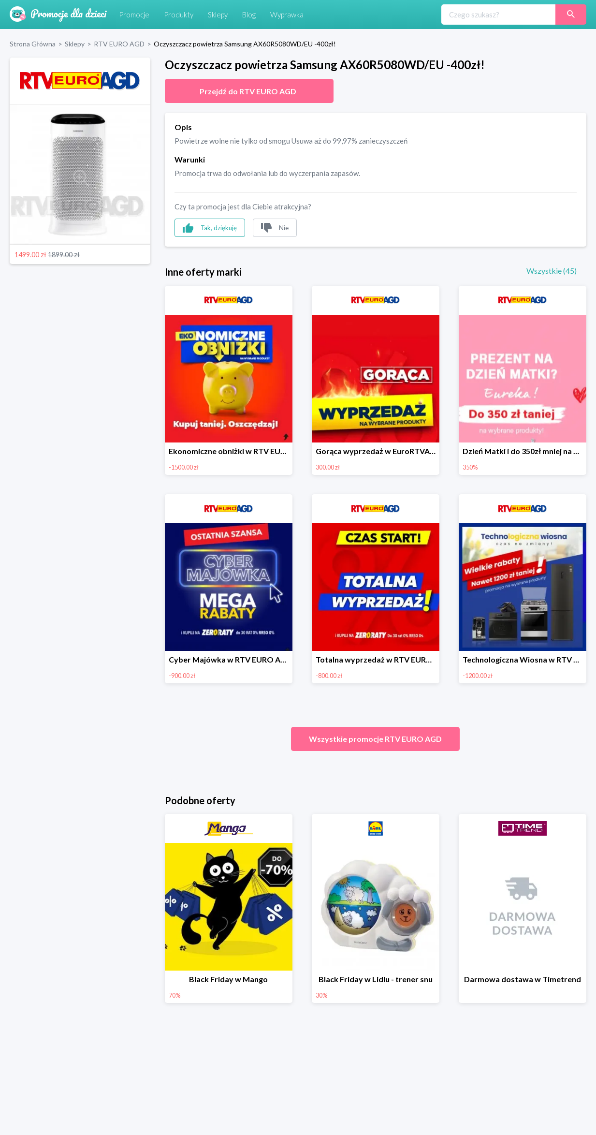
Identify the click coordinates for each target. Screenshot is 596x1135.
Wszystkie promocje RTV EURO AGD (375, 738)
